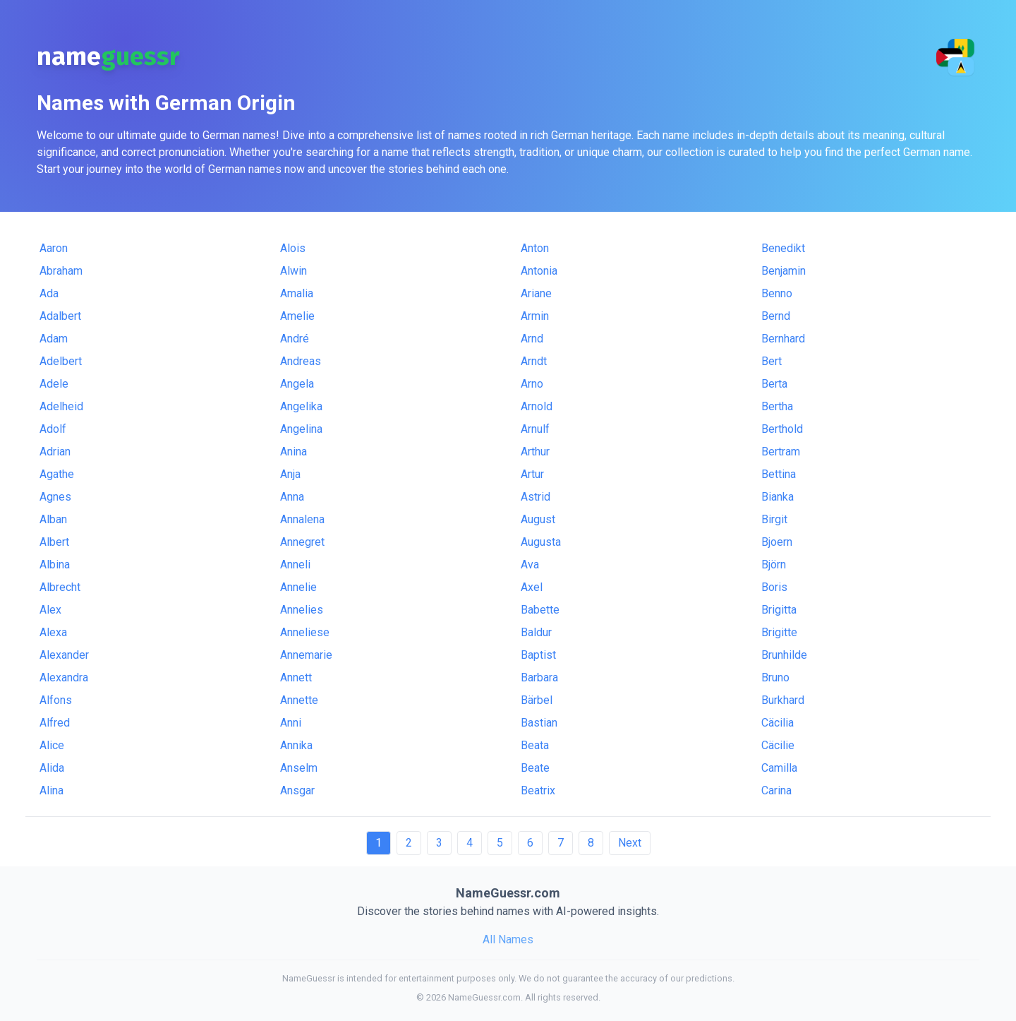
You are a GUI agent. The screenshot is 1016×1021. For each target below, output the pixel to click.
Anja (290, 474)
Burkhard (782, 700)
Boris (774, 587)
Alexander (64, 655)
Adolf (53, 429)
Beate (535, 768)
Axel (532, 587)
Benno (776, 293)
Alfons (56, 700)
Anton (535, 248)
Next (629, 842)
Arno (532, 383)
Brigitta (779, 609)
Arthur (535, 451)
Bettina (778, 474)
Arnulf (535, 429)
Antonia (539, 270)
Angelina (301, 429)
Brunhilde (784, 655)
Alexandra (64, 677)
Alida (52, 768)
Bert (771, 361)
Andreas (300, 361)
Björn (773, 564)
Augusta (541, 542)
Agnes (55, 496)
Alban (53, 519)
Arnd (532, 338)
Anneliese (304, 632)
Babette (540, 609)
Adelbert (61, 361)
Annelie (298, 587)
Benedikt (783, 248)
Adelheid (61, 406)
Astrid (535, 496)
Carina (776, 790)
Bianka (777, 496)
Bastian (539, 722)
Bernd (775, 316)
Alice (52, 745)
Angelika (301, 406)
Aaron (54, 248)
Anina (293, 451)
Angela (297, 383)
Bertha (777, 406)
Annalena (302, 519)
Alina (52, 790)
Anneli (295, 564)
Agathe (57, 474)
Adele (54, 383)
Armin (535, 316)
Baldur (536, 632)
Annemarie (306, 655)
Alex (50, 609)
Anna (292, 496)
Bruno (775, 677)
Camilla (779, 768)
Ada (49, 293)
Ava (530, 564)
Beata (535, 745)
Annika (296, 745)
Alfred (55, 722)
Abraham (61, 270)
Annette (299, 700)
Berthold (782, 429)
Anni (290, 722)
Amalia (296, 293)
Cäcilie (777, 745)
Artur (532, 474)
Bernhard (783, 338)
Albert (54, 542)
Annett (296, 677)
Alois (293, 248)
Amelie (297, 316)
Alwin (293, 270)
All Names (508, 939)
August (538, 519)
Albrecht (60, 587)
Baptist (538, 655)
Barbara (539, 677)
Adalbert (60, 316)
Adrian (55, 451)
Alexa (53, 632)
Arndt (534, 361)
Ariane (536, 293)
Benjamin (783, 270)
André (294, 338)
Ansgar (297, 790)
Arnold (536, 406)
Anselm (299, 768)
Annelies (301, 609)
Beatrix (538, 790)
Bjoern (776, 542)
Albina (55, 564)
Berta (774, 383)
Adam (54, 338)
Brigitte (779, 632)
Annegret (302, 542)
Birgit (774, 519)
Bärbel (536, 700)
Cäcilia (777, 722)
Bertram (780, 451)
